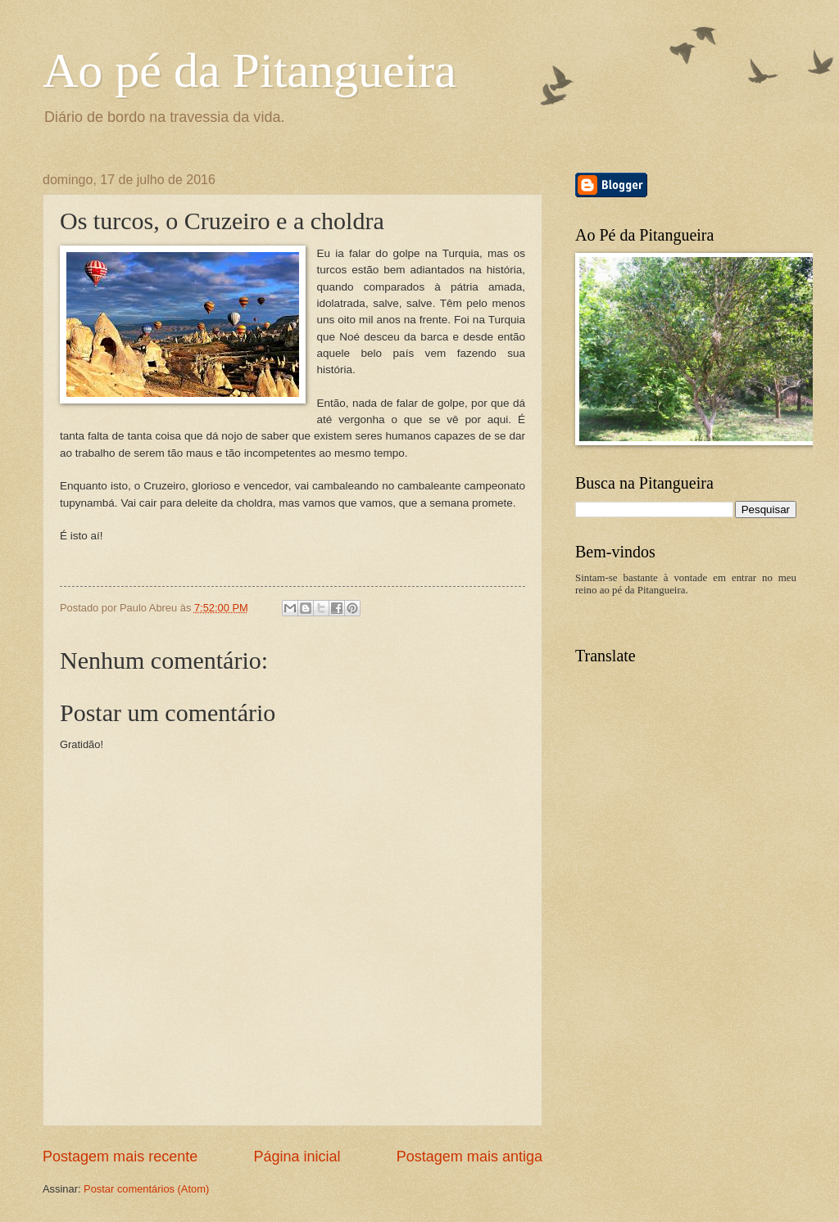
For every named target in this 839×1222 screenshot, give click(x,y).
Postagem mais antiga (469, 1156)
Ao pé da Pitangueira (249, 70)
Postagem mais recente (120, 1156)
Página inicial (296, 1156)
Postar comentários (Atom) (146, 1189)
